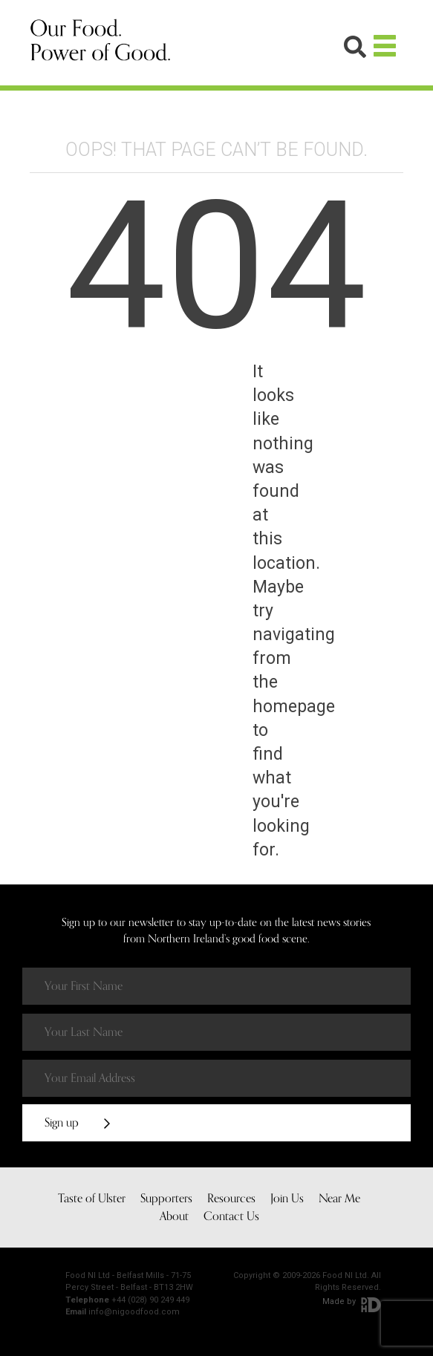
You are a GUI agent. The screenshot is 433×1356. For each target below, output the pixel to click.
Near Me (339, 1198)
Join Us (287, 1198)
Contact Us (231, 1216)
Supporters (166, 1198)
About (174, 1216)
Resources (231, 1198)
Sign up (77, 1122)
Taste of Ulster (92, 1198)
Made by (351, 1301)
